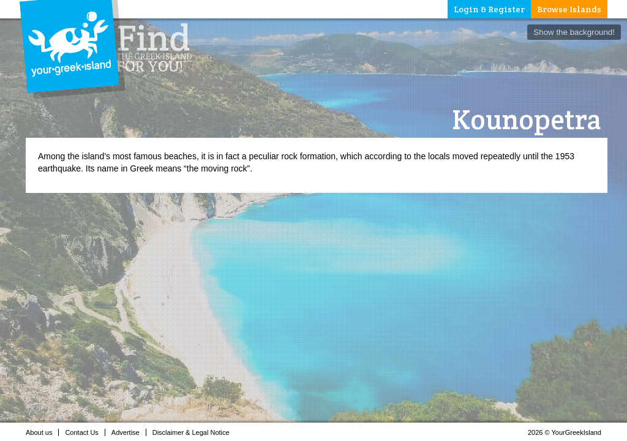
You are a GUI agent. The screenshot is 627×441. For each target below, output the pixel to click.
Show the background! (574, 32)
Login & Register (489, 9)
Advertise (128, 432)
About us (42, 432)
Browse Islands (569, 9)
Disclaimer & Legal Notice (194, 432)
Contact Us (85, 432)
